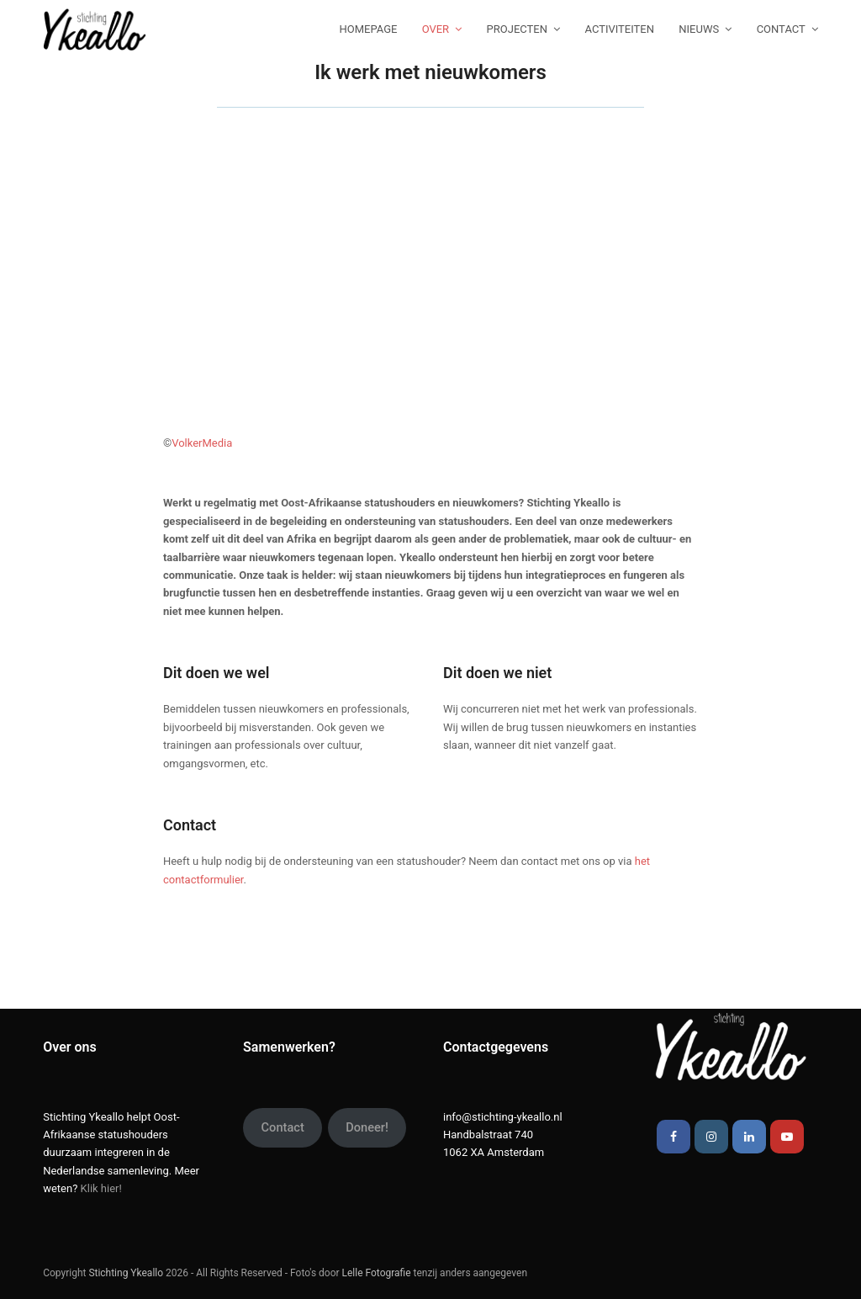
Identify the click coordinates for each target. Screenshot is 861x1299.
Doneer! (367, 1127)
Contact (282, 1127)
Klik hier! (101, 1188)
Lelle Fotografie (376, 1273)
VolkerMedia (202, 443)
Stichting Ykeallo (125, 1273)
